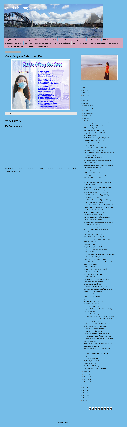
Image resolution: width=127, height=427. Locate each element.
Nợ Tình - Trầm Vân (89, 252)
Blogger (66, 422)
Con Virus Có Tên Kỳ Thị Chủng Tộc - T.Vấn (95, 368)
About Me (18, 40)
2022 (84, 98)
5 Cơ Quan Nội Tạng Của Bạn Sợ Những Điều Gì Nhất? (98, 182)
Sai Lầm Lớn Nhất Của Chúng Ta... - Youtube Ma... (97, 326)
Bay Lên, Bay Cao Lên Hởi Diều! (92, 361)
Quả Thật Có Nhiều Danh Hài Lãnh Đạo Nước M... (97, 147)
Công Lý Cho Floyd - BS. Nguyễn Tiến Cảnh (95, 259)
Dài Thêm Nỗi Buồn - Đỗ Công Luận (93, 281)
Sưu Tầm (38, 40)
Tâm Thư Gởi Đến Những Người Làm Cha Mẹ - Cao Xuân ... (99, 316)
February (86, 379)
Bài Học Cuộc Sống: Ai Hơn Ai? (92, 128)
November (87, 108)
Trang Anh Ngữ (113, 43)
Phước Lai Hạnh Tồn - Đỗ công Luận (93, 202)
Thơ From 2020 (83, 43)
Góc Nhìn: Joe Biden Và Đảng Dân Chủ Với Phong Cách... (99, 338)
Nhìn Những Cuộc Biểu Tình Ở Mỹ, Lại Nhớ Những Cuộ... (99, 200)
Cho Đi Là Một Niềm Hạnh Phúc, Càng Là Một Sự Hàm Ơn (99, 207)
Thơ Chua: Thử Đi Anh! (90, 341)
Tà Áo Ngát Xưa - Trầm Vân (91, 197)
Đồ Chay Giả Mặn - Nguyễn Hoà (92, 284)
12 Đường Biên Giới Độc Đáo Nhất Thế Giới (95, 286)
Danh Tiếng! (87, 232)
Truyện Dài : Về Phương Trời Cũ (15, 46)
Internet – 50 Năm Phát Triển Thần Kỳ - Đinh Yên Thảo (98, 343)
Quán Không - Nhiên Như (90, 299)
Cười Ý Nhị (28, 43)
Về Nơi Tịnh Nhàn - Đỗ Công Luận (93, 331)
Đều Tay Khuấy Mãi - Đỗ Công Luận (93, 219)
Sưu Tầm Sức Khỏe (94, 40)
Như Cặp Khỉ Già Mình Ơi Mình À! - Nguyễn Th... (97, 333)
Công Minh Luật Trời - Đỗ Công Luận (93, 172)
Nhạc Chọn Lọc (80, 40)
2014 (84, 398)
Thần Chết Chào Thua (89, 311)
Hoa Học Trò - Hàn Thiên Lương (92, 271)
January (86, 382)
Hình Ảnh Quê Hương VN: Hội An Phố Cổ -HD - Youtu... (98, 318)
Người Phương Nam (20, 8)
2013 (84, 400)
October (86, 110)
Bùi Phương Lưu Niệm (98, 43)
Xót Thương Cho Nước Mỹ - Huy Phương (94, 212)
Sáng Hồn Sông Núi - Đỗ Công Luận (93, 301)
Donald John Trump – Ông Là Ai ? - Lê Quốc (95, 269)
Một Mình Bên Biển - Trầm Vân (92, 296)
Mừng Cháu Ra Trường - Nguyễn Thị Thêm (95, 356)
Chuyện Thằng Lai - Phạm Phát (92, 142)
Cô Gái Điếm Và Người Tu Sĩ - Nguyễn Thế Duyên (97, 195)
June (85, 121)
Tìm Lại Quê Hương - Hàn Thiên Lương (94, 140)
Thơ (74, 43)
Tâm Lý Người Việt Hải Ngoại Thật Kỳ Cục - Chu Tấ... (98, 353)
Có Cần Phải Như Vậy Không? (92, 306)
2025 (84, 90)
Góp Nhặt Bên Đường (65, 40)
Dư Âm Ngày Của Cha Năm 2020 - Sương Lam (96, 175)
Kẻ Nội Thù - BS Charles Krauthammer (94, 328)
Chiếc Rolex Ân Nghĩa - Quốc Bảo (93, 244)
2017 (84, 390)
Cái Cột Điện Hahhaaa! (90, 242)
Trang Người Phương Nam (13, 43)
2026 (84, 87)
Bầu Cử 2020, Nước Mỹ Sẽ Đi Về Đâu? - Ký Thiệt (97, 348)
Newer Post (8, 168)
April (85, 374)
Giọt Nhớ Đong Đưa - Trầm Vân (92, 224)
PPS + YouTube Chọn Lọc (43, 43)
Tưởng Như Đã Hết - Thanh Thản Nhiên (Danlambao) (97, 294)
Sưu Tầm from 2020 (50, 40)
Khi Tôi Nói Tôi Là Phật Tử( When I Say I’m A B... (97, 138)
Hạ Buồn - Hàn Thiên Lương (91, 366)
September (87, 113)
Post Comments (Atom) (18, 171)
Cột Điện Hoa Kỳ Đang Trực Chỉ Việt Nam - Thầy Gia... (98, 123)
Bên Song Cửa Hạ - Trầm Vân (91, 346)
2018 (84, 387)
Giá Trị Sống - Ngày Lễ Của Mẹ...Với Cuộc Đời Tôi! (97, 323)
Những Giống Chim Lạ (90, 135)
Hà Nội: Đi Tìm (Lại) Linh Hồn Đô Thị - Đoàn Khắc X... (98, 222)
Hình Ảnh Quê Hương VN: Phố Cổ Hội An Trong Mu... (98, 239)
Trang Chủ (8, 40)
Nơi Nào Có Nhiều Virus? (90, 266)
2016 (84, 392)
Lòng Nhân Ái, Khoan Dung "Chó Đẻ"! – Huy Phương (98, 309)
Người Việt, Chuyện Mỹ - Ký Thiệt (93, 157)
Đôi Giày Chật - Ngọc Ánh (91, 358)
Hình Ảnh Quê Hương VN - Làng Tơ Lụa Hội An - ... (97, 160)
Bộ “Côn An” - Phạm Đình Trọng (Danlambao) (96, 249)
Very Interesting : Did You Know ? (93, 214)
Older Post (73, 168)
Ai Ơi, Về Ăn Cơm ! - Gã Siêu (91, 304)
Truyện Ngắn (28, 40)
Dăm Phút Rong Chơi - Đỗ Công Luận (94, 150)
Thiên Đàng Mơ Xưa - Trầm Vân (92, 167)
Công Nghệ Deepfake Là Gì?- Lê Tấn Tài (94, 133)
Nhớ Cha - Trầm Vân (89, 276)
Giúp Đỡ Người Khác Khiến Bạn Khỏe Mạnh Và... (97, 180)
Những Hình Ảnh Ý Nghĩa (62, 43)
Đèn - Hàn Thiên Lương (90, 162)
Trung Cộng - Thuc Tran (90, 363)
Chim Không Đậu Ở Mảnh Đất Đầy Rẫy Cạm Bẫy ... (97, 170)
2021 (84, 100)
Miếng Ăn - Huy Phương (90, 264)
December (87, 105)
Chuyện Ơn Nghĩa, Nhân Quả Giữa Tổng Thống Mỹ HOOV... (99, 289)
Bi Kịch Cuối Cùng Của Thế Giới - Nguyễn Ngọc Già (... (98, 187)
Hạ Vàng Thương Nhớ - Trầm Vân (93, 321)
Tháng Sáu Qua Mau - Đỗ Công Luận (93, 125)
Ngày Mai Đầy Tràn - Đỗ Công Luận (93, 351)
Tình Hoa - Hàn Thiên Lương (91, 314)
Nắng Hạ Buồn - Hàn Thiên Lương (93, 291)
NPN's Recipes (107, 40)
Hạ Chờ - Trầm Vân (89, 145)
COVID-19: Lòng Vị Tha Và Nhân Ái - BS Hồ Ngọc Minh (99, 152)
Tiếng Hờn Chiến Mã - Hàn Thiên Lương (94, 190)
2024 (84, 93)
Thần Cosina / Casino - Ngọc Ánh (92, 227)
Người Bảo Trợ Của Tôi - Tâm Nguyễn (94, 274)
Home (41, 168)
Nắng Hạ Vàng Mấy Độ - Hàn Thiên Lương (95, 247)
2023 (84, 95)
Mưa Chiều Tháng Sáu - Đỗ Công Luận (94, 130)
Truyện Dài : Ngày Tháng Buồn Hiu (39, 46)
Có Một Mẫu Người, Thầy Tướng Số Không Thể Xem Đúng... (100, 254)
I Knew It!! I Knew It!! (90, 155)
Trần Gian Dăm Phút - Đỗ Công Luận (93, 234)
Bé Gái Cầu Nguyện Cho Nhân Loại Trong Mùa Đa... (97, 229)
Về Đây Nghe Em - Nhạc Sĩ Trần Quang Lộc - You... (97, 336)
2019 (84, 385)
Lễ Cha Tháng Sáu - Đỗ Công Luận (93, 257)
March (86, 376)
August (86, 115)
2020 (84, 103)
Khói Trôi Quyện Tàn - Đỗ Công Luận (93, 177)
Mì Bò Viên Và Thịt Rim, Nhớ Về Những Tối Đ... (96, 192)
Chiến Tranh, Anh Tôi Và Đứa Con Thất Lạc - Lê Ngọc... (98, 165)
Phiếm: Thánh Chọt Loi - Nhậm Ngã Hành (95, 237)
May (85, 371)
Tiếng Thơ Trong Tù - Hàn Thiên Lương (94, 209)
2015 (84, 395)
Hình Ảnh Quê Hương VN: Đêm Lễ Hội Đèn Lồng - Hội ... (99, 261)
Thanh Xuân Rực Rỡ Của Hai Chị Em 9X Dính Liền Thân (98, 205)
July (85, 118)
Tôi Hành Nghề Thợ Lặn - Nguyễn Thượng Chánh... (97, 217)
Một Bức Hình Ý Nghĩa (90, 185)
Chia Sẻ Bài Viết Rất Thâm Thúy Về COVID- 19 (96, 279)
